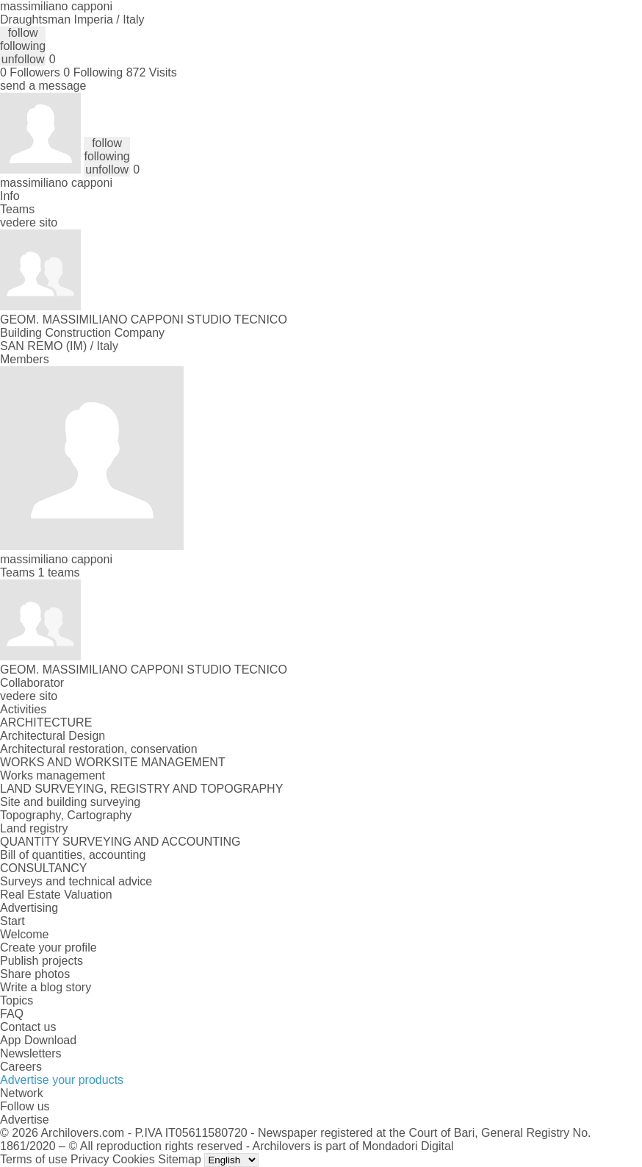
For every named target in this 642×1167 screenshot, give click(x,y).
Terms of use (34, 1159)
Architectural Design (52, 735)
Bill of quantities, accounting (72, 855)
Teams (17, 209)
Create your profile (48, 947)
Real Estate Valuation (56, 894)
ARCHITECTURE (46, 722)
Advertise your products (61, 1080)
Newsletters (31, 1053)
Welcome (24, 934)
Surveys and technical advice (76, 881)
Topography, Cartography (65, 815)
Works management (52, 775)
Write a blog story (45, 987)
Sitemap (179, 1159)
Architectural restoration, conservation (99, 749)
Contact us (28, 1027)
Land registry (34, 828)
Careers (21, 1066)
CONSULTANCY (43, 868)
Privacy (90, 1159)
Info (10, 196)
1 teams (59, 572)
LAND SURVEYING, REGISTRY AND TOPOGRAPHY (141, 788)
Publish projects (41, 960)
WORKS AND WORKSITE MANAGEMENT (113, 762)
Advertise (24, 1119)
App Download (38, 1040)
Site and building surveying (70, 802)
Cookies (133, 1159)
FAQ (12, 1013)
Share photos (35, 974)
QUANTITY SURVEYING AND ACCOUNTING (120, 841)
